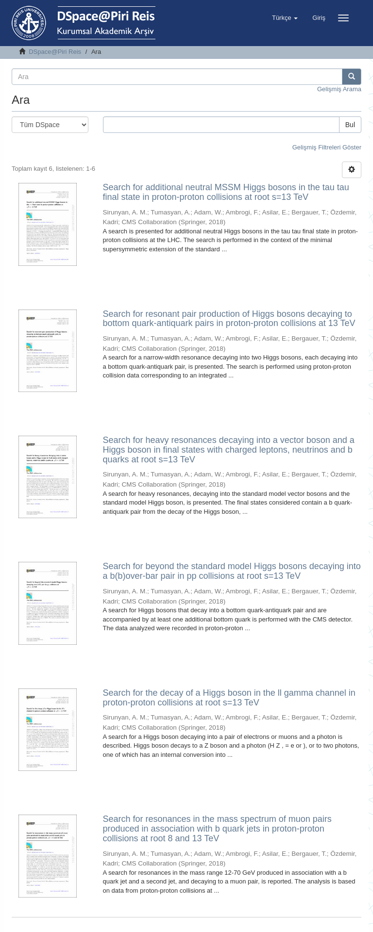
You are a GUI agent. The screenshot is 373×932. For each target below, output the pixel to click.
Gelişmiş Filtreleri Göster (326, 147)
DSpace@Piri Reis (55, 51)
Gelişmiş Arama (339, 89)
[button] (285, 18)
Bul (350, 125)
